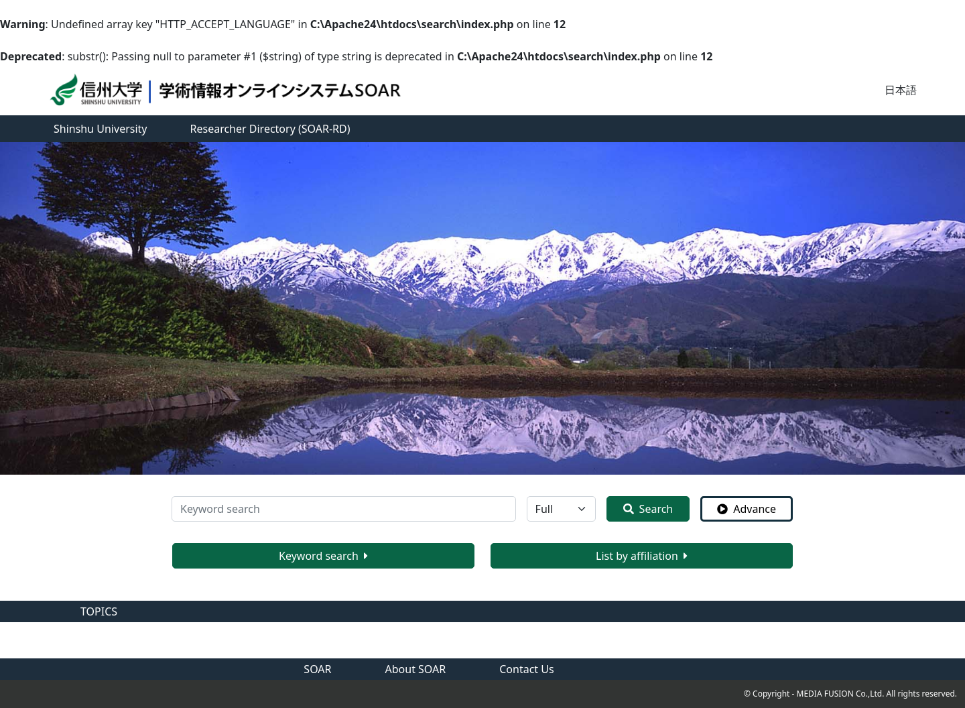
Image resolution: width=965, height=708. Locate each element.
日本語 (901, 89)
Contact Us (526, 669)
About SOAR (415, 669)
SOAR (317, 669)
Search (648, 508)
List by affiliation (642, 555)
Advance (746, 508)
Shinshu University (100, 128)
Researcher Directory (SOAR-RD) (270, 128)
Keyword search (323, 555)
